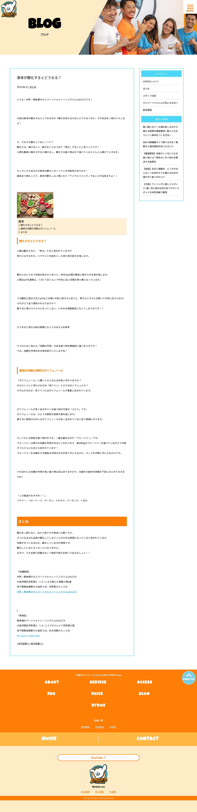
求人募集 (99, 791)
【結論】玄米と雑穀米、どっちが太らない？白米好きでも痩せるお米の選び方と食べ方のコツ (160, 173)
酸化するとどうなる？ (32, 225)
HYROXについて (151, 81)
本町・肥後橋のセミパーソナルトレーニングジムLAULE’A (47, 591)
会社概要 (85, 791)
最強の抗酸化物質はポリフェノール (38, 228)
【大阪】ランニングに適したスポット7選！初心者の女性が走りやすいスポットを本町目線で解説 (161, 188)
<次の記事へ (23, 643)
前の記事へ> (37, 643)
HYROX (98, 706)
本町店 (112, 727)
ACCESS (144, 683)
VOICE (97, 694)
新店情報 (147, 109)
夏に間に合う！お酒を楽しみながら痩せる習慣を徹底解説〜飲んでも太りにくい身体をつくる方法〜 (160, 131)
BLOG (144, 694)
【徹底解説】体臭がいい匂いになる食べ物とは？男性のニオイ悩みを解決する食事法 (160, 157)
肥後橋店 (85, 727)
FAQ (51, 694)
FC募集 (112, 791)
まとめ (33, 87)
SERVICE (98, 683)
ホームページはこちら (28, 635)
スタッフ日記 (149, 95)
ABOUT (52, 683)
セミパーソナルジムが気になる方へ (160, 102)
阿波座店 (99, 727)
